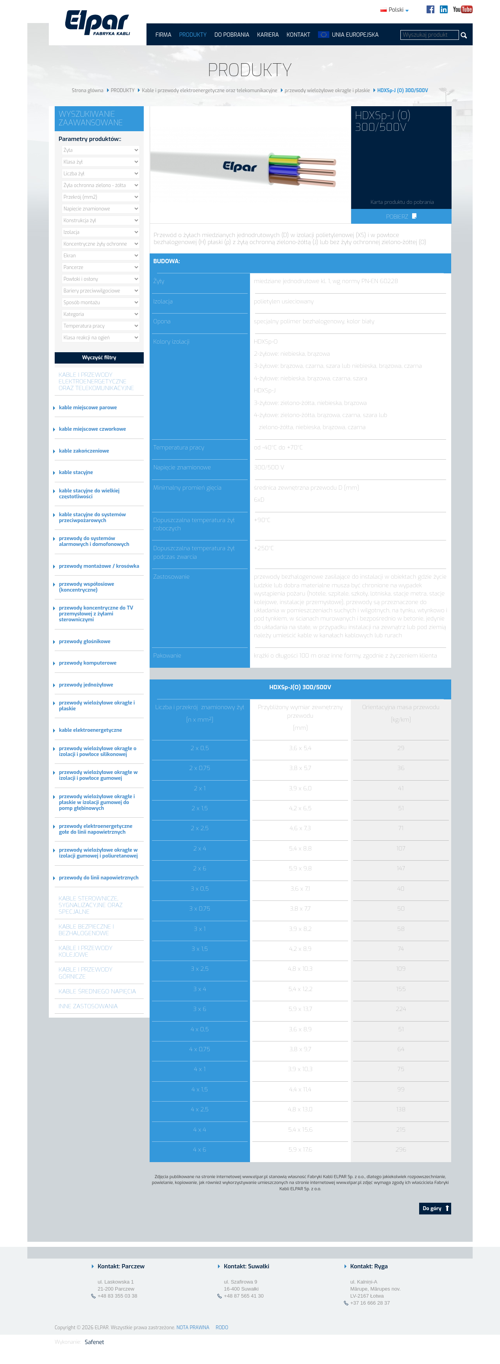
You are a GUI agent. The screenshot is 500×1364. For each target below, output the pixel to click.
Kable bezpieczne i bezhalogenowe (86, 929)
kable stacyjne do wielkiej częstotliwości (89, 493)
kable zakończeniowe (84, 451)
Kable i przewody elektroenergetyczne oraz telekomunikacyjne (209, 90)
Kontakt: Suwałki (246, 1266)
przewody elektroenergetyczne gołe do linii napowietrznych (95, 829)
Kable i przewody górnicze (85, 972)
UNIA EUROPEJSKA (355, 35)
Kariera (268, 35)
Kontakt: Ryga (369, 1266)
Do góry (436, 1208)
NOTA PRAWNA (193, 1328)
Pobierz (401, 217)
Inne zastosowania (88, 1006)
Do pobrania (231, 35)
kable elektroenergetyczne (90, 730)
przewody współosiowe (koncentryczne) (86, 587)
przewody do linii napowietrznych (99, 877)
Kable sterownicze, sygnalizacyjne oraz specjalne (91, 905)
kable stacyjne (76, 472)
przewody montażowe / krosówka (99, 566)
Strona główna (88, 90)
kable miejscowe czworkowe (92, 429)
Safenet (94, 1342)
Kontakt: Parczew (121, 1266)
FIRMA (163, 35)
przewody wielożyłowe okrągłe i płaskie (327, 90)
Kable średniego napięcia (97, 991)
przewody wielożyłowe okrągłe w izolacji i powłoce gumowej (98, 775)
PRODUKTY (193, 35)
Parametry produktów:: (90, 139)
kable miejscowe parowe (88, 407)
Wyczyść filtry (99, 357)
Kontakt (298, 35)
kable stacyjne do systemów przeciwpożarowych (92, 517)
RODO (222, 1328)
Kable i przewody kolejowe (85, 951)
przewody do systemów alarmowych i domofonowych (94, 541)
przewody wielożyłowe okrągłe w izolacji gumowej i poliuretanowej (98, 853)
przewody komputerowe (87, 663)
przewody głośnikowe (85, 641)
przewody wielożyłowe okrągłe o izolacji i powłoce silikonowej (97, 751)
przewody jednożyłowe (86, 684)
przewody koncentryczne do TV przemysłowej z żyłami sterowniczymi (96, 613)
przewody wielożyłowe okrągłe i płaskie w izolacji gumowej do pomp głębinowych (97, 802)
